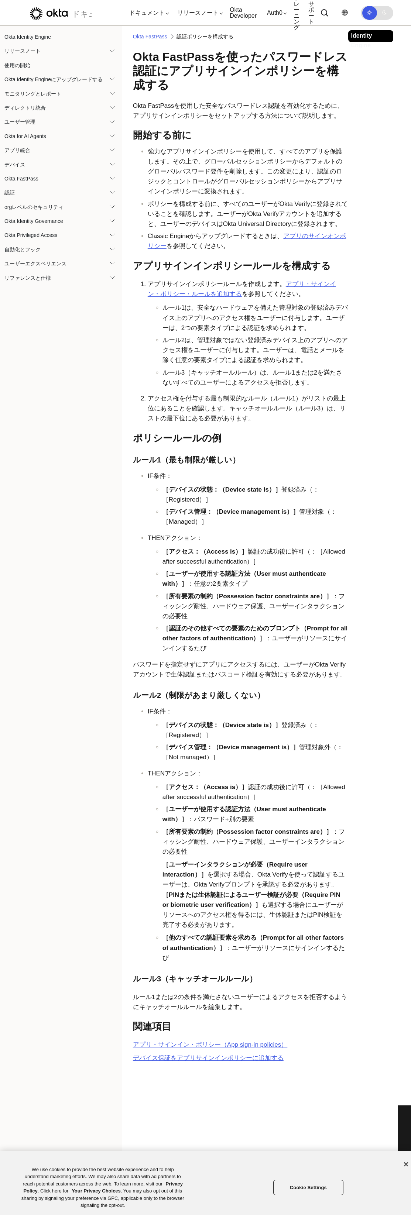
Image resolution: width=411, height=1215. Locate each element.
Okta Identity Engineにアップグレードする (53, 79)
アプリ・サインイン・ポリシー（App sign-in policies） (210, 1044)
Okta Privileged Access (30, 235)
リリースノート (22, 51)
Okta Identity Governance (33, 221)
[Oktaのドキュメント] (58, 12)
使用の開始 (17, 65)
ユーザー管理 (19, 122)
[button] (147, 13)
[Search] (324, 13)
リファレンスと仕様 (27, 278)
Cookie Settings (308, 1187)
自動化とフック (22, 249)
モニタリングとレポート (32, 94)
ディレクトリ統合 (25, 108)
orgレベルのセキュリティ (34, 207)
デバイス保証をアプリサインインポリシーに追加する (208, 1057)
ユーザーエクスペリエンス (35, 263)
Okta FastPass (21, 179)
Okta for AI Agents (25, 136)
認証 (9, 193)
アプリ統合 (17, 150)
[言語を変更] (344, 13)
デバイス (14, 165)
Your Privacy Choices (96, 1191)
